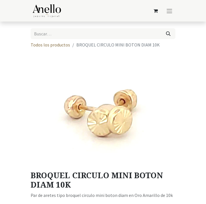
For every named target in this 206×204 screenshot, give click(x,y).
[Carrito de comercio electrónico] (155, 10)
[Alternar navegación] (169, 11)
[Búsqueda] (168, 33)
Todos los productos (50, 45)
